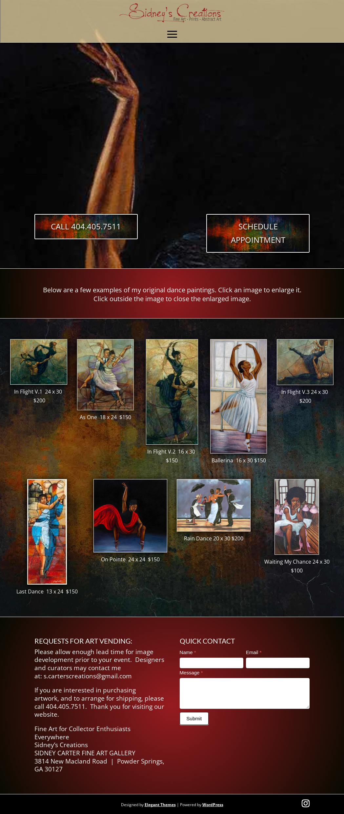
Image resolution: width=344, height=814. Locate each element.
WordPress (212, 804)
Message (191, 672)
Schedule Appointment (258, 233)
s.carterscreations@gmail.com (88, 676)
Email (254, 652)
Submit (194, 718)
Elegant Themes (160, 804)
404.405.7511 (65, 706)
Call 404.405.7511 (86, 226)
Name (188, 652)
